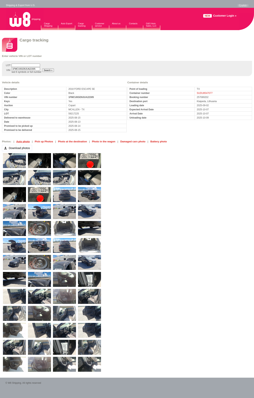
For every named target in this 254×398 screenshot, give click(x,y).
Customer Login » (224, 15)
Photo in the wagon (103, 141)
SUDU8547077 (205, 93)
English (243, 5)
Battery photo (158, 141)
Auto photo (23, 141)
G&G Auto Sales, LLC (151, 24)
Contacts (133, 23)
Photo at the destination (72, 141)
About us (116, 23)
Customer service (99, 24)
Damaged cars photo (133, 141)
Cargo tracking (82, 24)
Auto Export (66, 23)
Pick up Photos (44, 141)
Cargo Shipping (48, 24)
